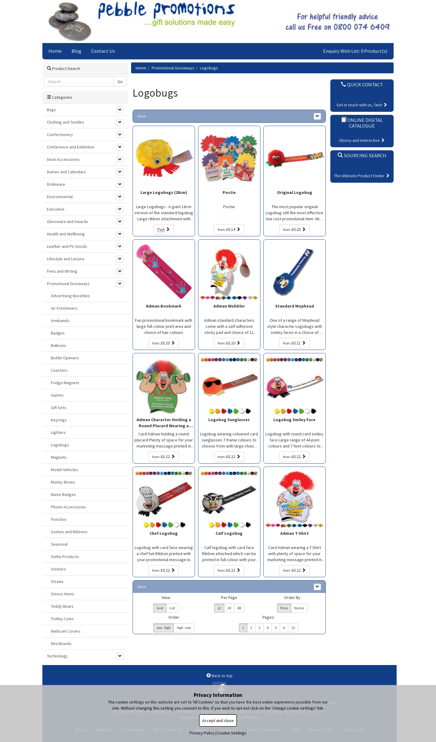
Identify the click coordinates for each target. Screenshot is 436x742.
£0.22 (163, 456)
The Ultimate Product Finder (362, 175)
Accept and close (218, 720)
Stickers (58, 569)
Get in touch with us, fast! (361, 105)
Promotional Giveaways (173, 68)
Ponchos (59, 519)
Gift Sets (58, 407)
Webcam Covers (66, 631)
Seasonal (59, 544)
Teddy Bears (62, 606)
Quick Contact (362, 84)
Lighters (58, 432)
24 (229, 608)
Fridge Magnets (65, 382)
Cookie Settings (231, 733)
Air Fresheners (64, 308)
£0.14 (229, 229)
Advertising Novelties (70, 295)
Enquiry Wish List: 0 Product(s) (355, 51)
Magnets (59, 457)
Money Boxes (63, 482)
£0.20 (294, 229)
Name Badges (63, 494)
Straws (57, 581)
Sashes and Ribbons (69, 531)
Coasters (59, 370)
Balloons (58, 345)
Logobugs (209, 68)
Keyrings (59, 420)
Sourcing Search (362, 155)
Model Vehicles (64, 469)
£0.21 (294, 343)
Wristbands (61, 643)
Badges (58, 333)
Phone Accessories (68, 507)
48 (239, 608)
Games (57, 395)
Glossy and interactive (362, 140)
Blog (76, 51)
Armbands (60, 320)
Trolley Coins (62, 618)
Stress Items (62, 594)
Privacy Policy (202, 733)
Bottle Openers (65, 358)
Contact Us (103, 51)
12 (219, 608)
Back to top (219, 675)
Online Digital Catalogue (362, 123)
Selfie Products (65, 556)
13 (293, 627)
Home (55, 51)
